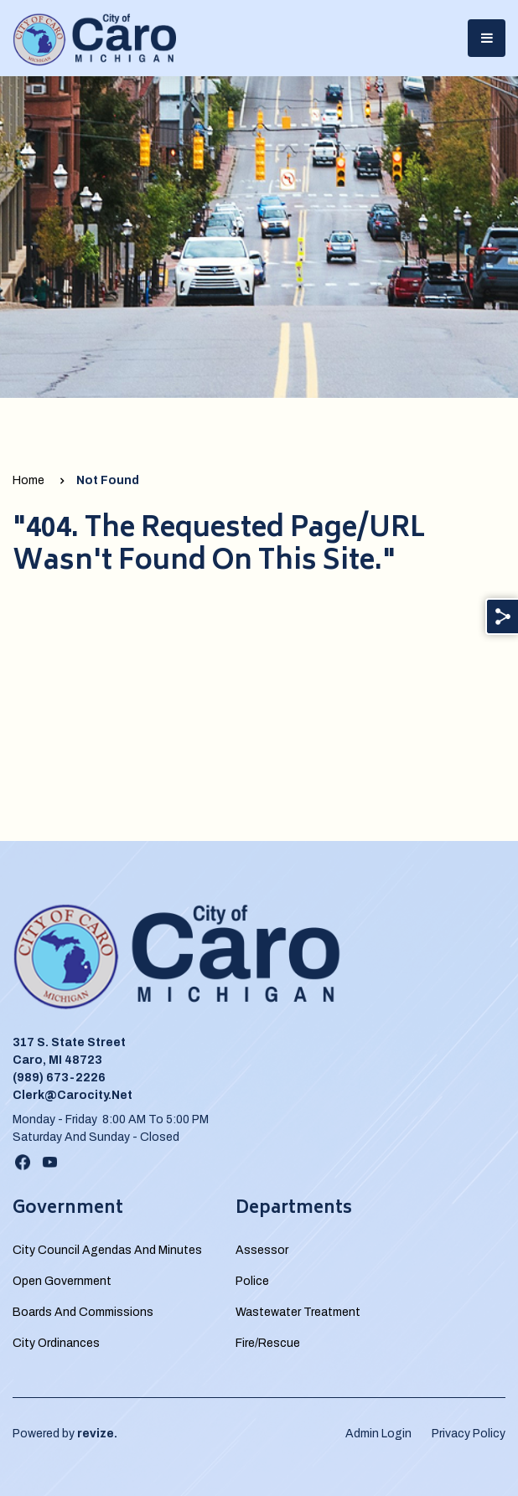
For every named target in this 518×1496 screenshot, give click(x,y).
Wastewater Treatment (298, 1312)
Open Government (62, 1281)
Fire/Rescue (268, 1343)
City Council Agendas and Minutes (107, 1250)
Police (252, 1281)
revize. (97, 1433)
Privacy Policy (468, 1433)
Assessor (262, 1250)
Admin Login (378, 1433)
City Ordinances (56, 1343)
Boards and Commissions (83, 1312)
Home (28, 480)
